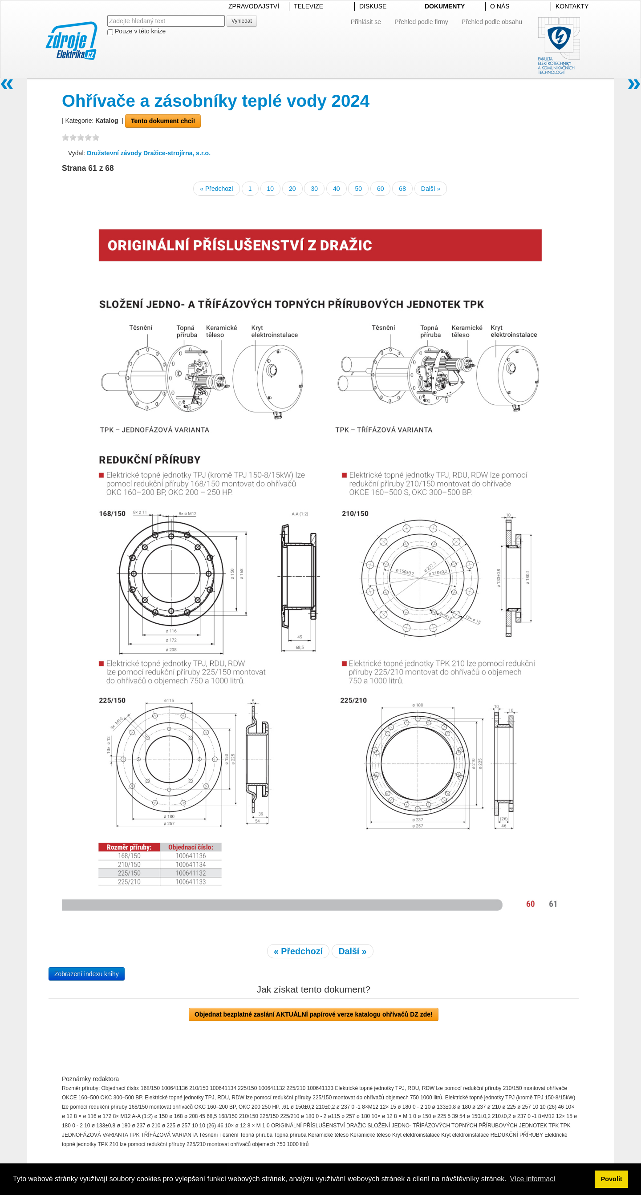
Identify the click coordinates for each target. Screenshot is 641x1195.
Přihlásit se (366, 21)
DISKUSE (372, 6)
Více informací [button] (532, 1179)
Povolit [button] (611, 1179)
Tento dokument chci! (163, 121)
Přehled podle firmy (421, 21)
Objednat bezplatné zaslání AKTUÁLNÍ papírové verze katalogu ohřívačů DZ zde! (314, 1014)
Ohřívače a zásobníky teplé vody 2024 (215, 100)
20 (292, 188)
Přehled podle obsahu (492, 21)
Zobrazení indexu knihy (86, 973)
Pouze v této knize (136, 31)
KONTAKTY (572, 6)
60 (380, 188)
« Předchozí (216, 188)
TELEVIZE (308, 6)
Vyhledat (241, 21)
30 (314, 188)
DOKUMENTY (445, 6)
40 (336, 188)
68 (402, 188)
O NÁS (500, 6)
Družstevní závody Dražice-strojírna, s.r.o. (149, 153)
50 (358, 188)
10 (270, 188)
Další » (431, 188)
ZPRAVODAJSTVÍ (253, 6)
